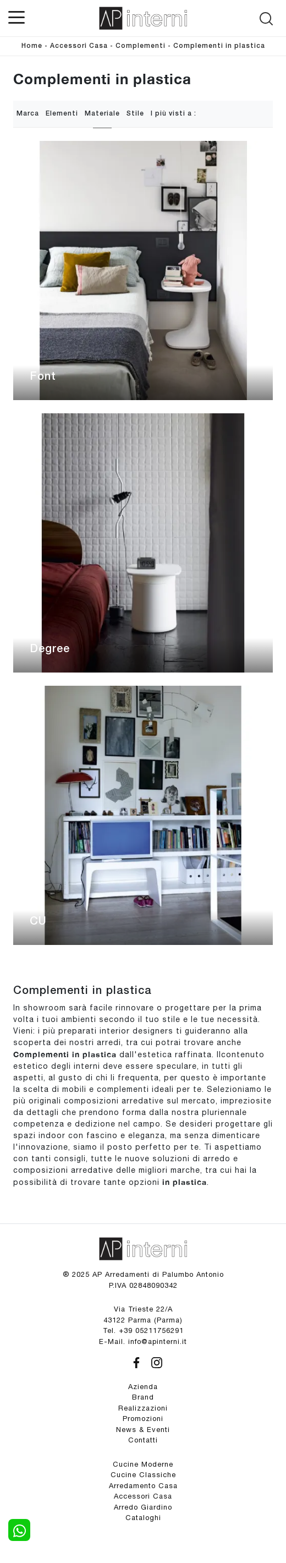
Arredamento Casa (143, 1486)
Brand (143, 1397)
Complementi (141, 46)
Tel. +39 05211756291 (143, 1330)
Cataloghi (143, 1517)
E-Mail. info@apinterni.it (143, 1341)
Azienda (143, 1386)
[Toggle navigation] (16, 16)
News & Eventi (143, 1429)
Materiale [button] (102, 114)
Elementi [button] (62, 114)
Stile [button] (135, 114)
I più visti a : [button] (173, 114)
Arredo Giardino (143, 1507)
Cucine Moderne (143, 1464)
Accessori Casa (79, 46)
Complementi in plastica (219, 46)
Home (31, 46)
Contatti (143, 1440)
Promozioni (143, 1418)
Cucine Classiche (143, 1475)
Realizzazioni (143, 1408)
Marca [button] (27, 114)
